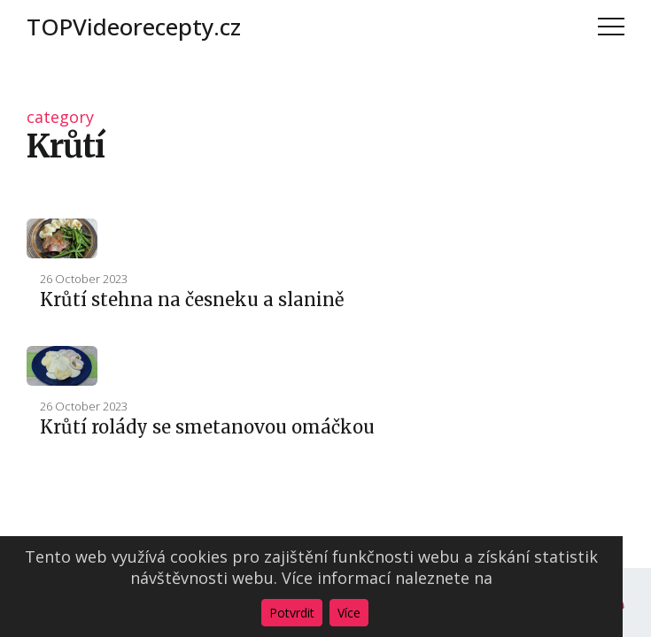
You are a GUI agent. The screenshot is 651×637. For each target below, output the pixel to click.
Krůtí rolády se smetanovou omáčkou (207, 427)
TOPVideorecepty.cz (134, 26)
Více (348, 612)
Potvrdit (291, 612)
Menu (611, 26)
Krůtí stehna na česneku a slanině (192, 299)
